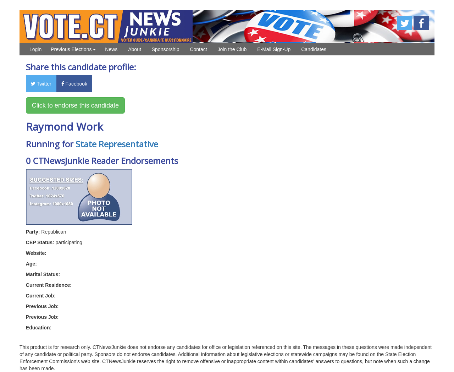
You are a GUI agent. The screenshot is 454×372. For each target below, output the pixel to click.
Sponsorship (165, 49)
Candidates (313, 49)
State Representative (117, 144)
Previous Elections (73, 49)
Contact (198, 49)
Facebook (74, 84)
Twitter (41, 84)
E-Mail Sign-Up (273, 49)
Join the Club (232, 49)
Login (35, 49)
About (134, 49)
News (111, 49)
